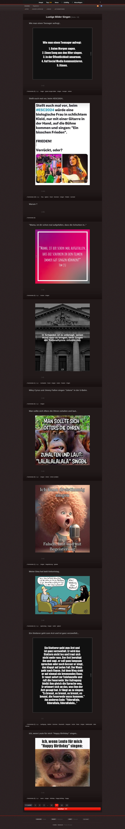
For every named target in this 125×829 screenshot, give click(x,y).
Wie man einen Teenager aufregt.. (44, 23)
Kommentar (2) (30, 724)
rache (73, 724)
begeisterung (49, 564)
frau (42, 197)
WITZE (27, 9)
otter (95, 724)
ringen (68, 383)
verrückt (73, 197)
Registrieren (36, 6)
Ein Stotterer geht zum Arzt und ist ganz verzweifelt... (54, 633)
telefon (49, 724)
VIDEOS (48, 9)
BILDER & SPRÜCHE (37, 9)
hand (51, 197)
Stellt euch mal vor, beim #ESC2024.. (46, 98)
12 (51, 805)
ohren (47, 477)
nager (42, 91)
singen (59, 91)
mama (42, 295)
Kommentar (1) (30, 383)
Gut (28, 85)
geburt (59, 626)
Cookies (55, 824)
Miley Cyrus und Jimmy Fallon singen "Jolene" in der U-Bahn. (58, 390)
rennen (27, 726)
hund (49, 383)
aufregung (43, 724)
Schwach (36, 85)
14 (62, 805)
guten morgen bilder (50, 91)
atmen (70, 91)
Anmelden (27, 6)
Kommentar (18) (31, 197)
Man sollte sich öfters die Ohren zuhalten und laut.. (53, 411)
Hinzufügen (77, 2)
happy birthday (60, 798)
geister (56, 564)
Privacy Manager (68, 824)
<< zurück (28, 805)
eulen (58, 383)
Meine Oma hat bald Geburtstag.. (44, 571)
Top (49, 2)
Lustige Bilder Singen (58, 17)
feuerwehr (61, 724)
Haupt (41, 2)
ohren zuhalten (54, 477)
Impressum (60, 824)
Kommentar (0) (30, 91)
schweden (43, 383)
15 (67, 805)
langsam (68, 724)
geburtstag (43, 626)
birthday (52, 798)
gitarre (47, 197)
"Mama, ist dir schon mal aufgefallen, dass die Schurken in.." (57, 225)
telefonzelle (89, 724)
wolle (54, 626)
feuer (78, 724)
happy (67, 798)
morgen (65, 91)
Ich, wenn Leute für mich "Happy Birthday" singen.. (53, 733)
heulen (63, 383)
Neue (57, 2)
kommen (56, 197)
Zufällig (65, 2)
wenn (42, 798)
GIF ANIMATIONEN (59, 9)
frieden (67, 197)
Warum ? (33, 204)
